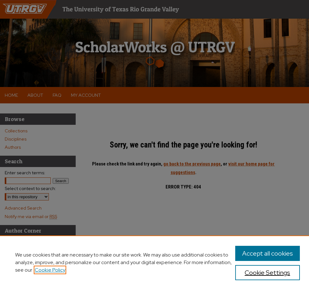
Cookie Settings (267, 273)
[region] (154, 262)
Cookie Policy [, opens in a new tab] (50, 270)
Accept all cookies (267, 253)
